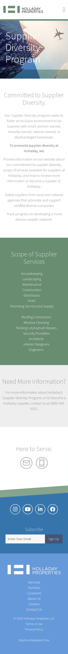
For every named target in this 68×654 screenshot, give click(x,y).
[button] (64, 9)
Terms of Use (34, 624)
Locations (34, 593)
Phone (42, 463)
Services (34, 582)
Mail (26, 463)
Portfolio (34, 588)
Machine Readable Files (34, 640)
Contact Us (34, 609)
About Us (34, 599)
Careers (34, 604)
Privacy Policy (34, 629)
